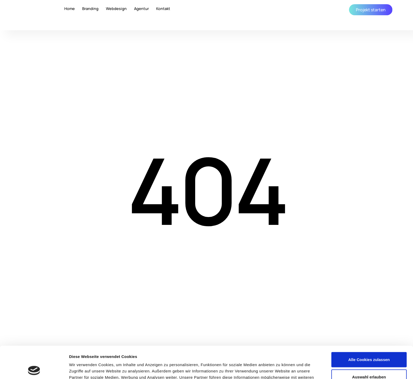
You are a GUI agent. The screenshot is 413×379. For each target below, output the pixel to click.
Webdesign (116, 9)
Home (69, 9)
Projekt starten (371, 10)
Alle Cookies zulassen (369, 327)
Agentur (141, 9)
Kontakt (163, 9)
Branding (90, 9)
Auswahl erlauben (369, 344)
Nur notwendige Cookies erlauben (369, 362)
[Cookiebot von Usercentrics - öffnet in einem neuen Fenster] (34, 369)
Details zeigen (280, 368)
